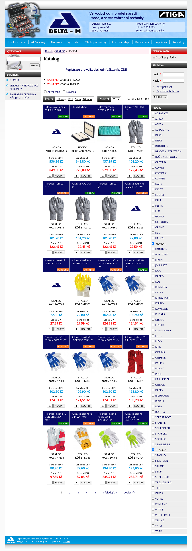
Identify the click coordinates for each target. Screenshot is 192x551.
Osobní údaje (121, 42)
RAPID (169, 389)
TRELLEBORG (171, 482)
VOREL (169, 498)
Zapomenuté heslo (167, 91)
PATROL (171, 363)
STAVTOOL (171, 460)
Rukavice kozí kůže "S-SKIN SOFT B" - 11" (134, 263)
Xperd (67, 541)
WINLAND (171, 504)
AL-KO (169, 118)
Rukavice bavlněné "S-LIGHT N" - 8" (55, 262)
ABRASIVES (171, 113)
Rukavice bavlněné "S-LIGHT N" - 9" (81, 262)
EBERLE (171, 194)
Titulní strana (17, 42)
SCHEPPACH (171, 428)
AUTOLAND (171, 129)
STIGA (169, 471)
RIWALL (171, 400)
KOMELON (171, 308)
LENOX (170, 319)
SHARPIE (171, 422)
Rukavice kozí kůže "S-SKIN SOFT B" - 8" (82, 339)
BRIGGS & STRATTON (171, 151)
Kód (70, 99)
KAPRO (170, 276)
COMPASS (171, 173)
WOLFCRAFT (171, 515)
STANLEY (171, 455)
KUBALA (171, 314)
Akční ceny (38, 42)
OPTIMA (171, 352)
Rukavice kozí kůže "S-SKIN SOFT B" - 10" (108, 263)
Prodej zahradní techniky (150, 23)
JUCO (168, 270)
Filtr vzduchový (79, 107)
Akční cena (54, 91)
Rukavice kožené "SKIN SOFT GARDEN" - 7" (133, 416)
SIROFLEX (171, 433)
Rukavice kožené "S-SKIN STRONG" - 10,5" (56, 416)
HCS (166, 232)
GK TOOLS (171, 221)
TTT (166, 487)
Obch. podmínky (96, 42)
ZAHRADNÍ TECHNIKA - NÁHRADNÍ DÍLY (25, 96)
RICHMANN (171, 395)
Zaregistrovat (164, 87)
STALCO (60, 51)
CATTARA (171, 162)
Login (157, 74)
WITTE (169, 509)
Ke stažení (142, 42)
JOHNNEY (171, 265)
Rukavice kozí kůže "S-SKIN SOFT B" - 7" (56, 339)
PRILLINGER (171, 379)
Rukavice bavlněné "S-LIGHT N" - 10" (134, 185)
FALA (168, 200)
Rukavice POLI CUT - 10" (135, 108)
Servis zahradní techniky (150, 30)
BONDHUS (171, 146)
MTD (167, 346)
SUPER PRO (171, 477)
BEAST (169, 134)
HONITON (171, 249)
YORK (168, 531)
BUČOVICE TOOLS (171, 156)
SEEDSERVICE (171, 417)
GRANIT (171, 227)
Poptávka (160, 42)
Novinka (71, 91)
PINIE (168, 373)
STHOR (170, 465)
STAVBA (25, 80)
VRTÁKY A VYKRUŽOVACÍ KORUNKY (25, 88)
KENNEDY (171, 287)
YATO (168, 525)
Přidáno (87, 99)
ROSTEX (171, 411)
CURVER (171, 178)
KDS (166, 281)
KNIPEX (170, 303)
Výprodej (73, 42)
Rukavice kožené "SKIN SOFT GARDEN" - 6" (107, 416)
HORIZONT (171, 254)
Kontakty (178, 42)
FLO (166, 210)
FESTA (169, 205)
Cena (78, 99)
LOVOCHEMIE (171, 330)
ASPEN (170, 124)
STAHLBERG (171, 444)
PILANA (170, 368)
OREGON (171, 357)
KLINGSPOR (171, 297)
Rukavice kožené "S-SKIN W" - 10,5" (82, 415)
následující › (110, 492)
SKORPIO (171, 439)
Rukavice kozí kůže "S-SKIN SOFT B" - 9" (109, 339)
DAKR (168, 183)
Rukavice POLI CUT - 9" (108, 185)
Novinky (56, 42)
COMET (170, 167)
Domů (49, 51)
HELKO (170, 238)
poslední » (130, 492)
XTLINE (170, 520)
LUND (169, 335)
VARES (169, 493)
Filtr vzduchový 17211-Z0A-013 (106, 108)
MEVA (168, 341)
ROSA (168, 406)
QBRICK (171, 384)
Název (61, 99)
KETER (169, 292)
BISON (169, 140)
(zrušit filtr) (53, 79)
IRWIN (169, 259)
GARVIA (170, 216)
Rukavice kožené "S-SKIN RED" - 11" (135, 339)
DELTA (170, 189)
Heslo (157, 80)
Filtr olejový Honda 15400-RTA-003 (55, 108)
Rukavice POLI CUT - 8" (82, 185)
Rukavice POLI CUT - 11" (55, 185)
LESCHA (171, 324)
